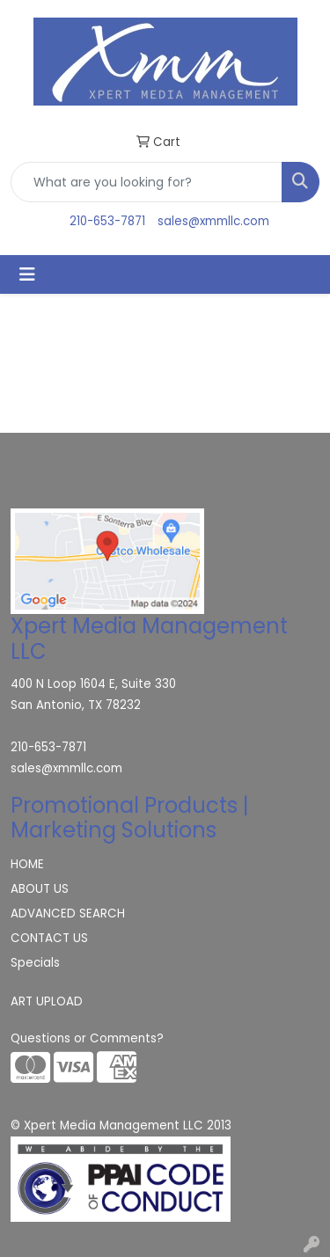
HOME (27, 864)
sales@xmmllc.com (213, 221)
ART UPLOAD (47, 1001)
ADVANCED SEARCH (68, 913)
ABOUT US (40, 889)
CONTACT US (49, 938)
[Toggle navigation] (27, 274)
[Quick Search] (146, 182)
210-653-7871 (107, 221)
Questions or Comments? (87, 1038)
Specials (35, 962)
